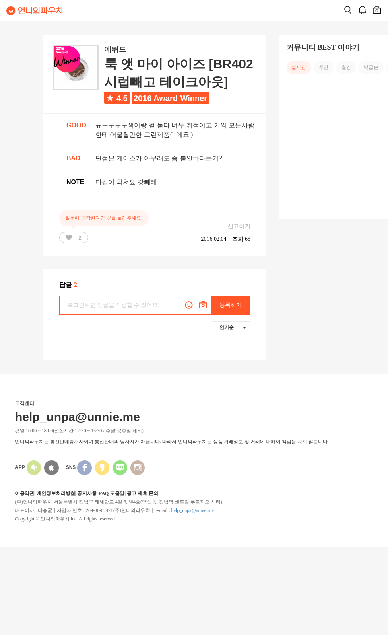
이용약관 (24, 493)
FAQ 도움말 (111, 493)
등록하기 (230, 305)
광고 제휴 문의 (142, 493)
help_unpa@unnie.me (192, 510)
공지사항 (87, 493)
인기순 (232, 327)
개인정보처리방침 (56, 493)
